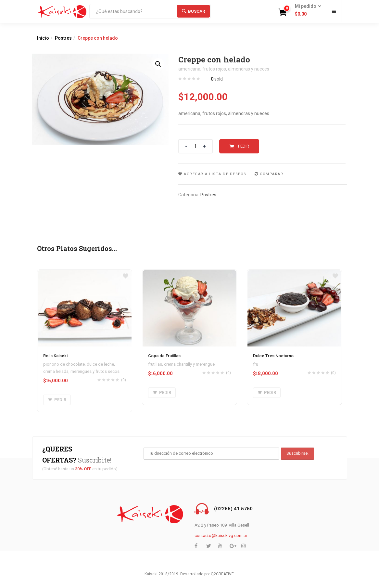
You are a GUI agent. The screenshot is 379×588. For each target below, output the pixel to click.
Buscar (193, 11)
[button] (306, 10)
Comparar (271, 174)
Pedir (243, 146)
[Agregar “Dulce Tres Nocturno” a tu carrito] (267, 392)
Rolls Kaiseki (55, 355)
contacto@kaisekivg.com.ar (221, 535)
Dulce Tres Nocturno (273, 355)
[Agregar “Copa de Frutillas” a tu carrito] (162, 392)
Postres (63, 38)
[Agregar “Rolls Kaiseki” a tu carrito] (57, 400)
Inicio (43, 38)
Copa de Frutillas (164, 355)
